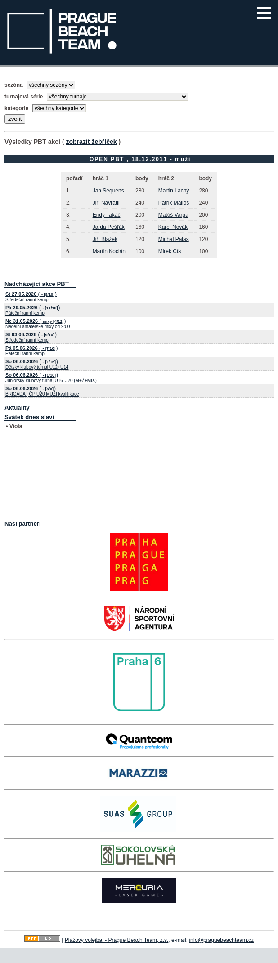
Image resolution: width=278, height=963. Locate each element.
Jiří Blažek (105, 239)
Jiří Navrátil (106, 203)
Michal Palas (173, 239)
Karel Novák (173, 227)
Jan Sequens (108, 190)
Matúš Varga (173, 215)
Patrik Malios (173, 203)
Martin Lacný (173, 190)
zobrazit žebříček (91, 141)
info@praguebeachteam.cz (221, 940)
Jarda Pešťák (109, 227)
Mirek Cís (169, 251)
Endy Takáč (107, 215)
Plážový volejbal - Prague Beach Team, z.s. (117, 940)
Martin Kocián (109, 251)
